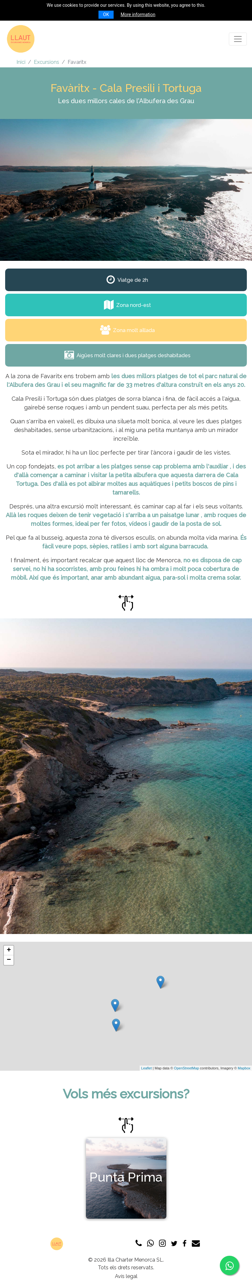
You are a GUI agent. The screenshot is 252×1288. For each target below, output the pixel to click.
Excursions (46, 62)
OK (106, 14)
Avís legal (126, 1276)
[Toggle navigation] (238, 39)
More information (138, 14)
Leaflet (146, 1068)
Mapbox (244, 1068)
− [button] (9, 960)
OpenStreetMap (186, 1068)
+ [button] (9, 950)
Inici (20, 62)
